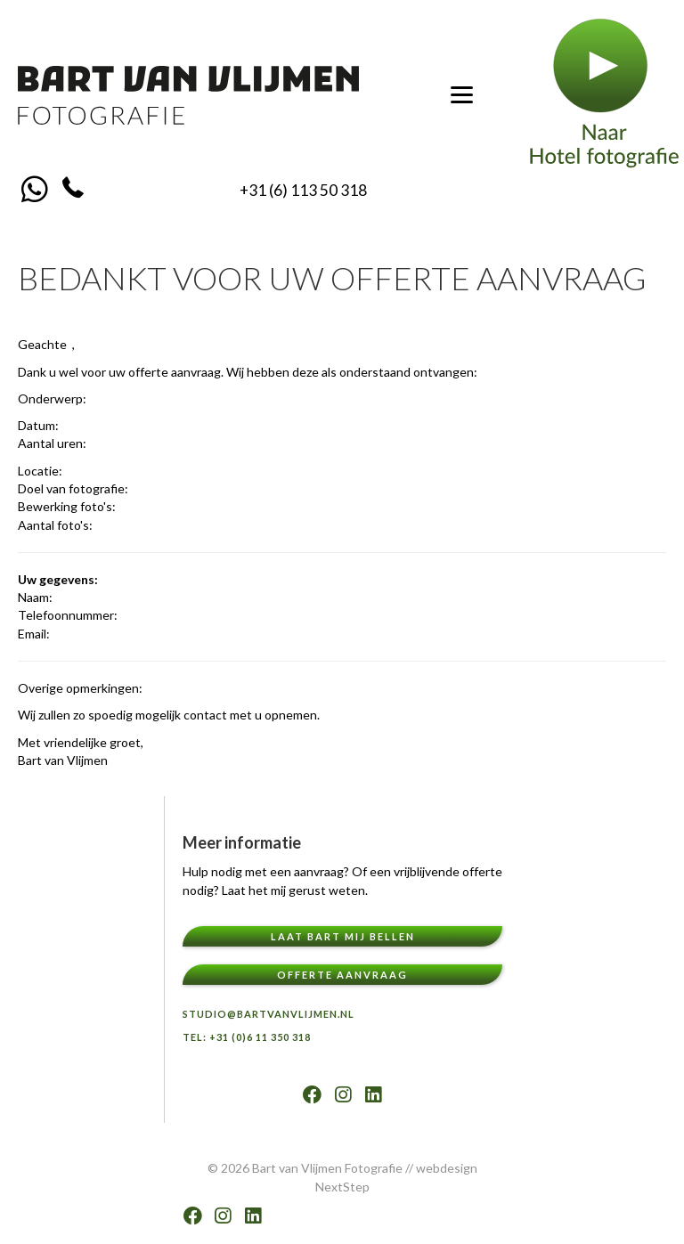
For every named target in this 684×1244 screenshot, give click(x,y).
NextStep (342, 1186)
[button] (34, 188)
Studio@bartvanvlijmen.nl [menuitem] (268, 1014)
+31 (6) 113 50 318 (303, 190)
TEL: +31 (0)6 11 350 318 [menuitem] (247, 1037)
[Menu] (462, 95)
